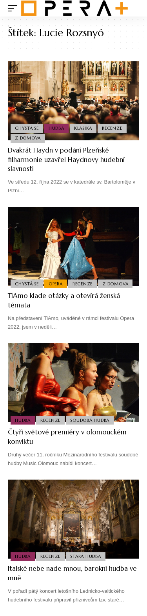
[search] (133, 8)
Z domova (28, 138)
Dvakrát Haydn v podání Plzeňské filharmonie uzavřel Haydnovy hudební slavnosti (66, 159)
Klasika (83, 128)
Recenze (112, 128)
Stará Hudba (85, 556)
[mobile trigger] (14, 8)
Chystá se (27, 128)
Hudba (56, 128)
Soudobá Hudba (89, 420)
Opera (56, 284)
